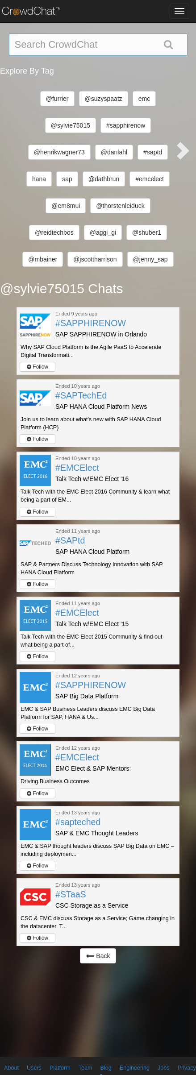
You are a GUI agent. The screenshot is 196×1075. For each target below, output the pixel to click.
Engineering (135, 1068)
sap (67, 179)
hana (39, 179)
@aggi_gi (103, 232)
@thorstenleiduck (120, 205)
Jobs (164, 1068)
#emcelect (149, 179)
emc (144, 98)
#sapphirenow (125, 125)
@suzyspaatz (103, 98)
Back (98, 955)
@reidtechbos (54, 232)
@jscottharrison (95, 259)
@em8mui (65, 205)
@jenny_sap (150, 259)
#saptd (152, 152)
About (11, 1068)
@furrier (57, 98)
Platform (60, 1068)
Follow (37, 367)
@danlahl (114, 152)
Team (85, 1068)
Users (34, 1068)
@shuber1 (146, 232)
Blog (106, 1068)
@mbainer (42, 259)
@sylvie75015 (70, 125)
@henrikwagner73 (59, 152)
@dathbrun (103, 179)
